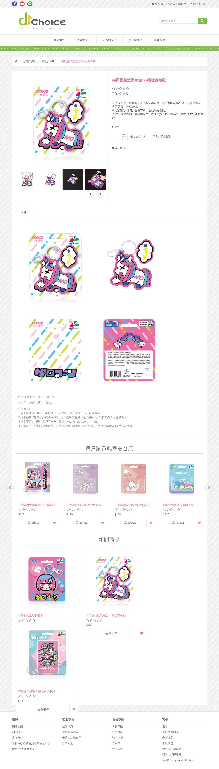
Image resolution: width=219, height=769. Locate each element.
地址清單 (117, 664)
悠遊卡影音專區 (121, 722)
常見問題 (167, 669)
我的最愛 (117, 675)
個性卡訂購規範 (171, 675)
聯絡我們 (67, 669)
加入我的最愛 (161, 136)
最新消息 (59, 40)
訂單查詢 (117, 658)
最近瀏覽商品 (170, 658)
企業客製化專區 (71, 664)
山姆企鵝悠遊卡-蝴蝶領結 (178, 504)
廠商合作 (17, 664)
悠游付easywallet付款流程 (178, 686)
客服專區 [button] (159, 40)
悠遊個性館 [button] (135, 40)
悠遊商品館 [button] (109, 40)
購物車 (33, 522)
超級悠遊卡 (84, 40)
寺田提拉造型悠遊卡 (30, 597)
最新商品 (167, 664)
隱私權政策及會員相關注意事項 (31, 669)
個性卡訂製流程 (171, 680)
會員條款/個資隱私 (23, 675)
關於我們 (17, 658)
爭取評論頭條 (120, 93)
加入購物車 (138, 136)
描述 (24, 212)
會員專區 (117, 652)
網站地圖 (17, 652)
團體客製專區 (70, 658)
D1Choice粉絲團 (121, 714)
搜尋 (165, 652)
